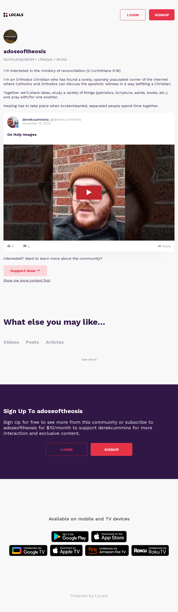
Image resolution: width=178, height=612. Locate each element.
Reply (164, 246)
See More (89, 359)
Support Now (25, 271)
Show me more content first (26, 280)
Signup (162, 15)
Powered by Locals (89, 595)
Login (133, 15)
